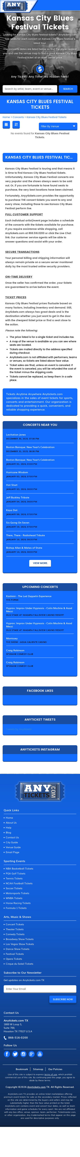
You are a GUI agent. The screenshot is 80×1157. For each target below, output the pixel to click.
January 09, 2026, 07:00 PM (21, 514)
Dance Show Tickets (17, 949)
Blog (8, 832)
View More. (40, 563)
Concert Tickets (15, 924)
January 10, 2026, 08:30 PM (21, 539)
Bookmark (22, 1069)
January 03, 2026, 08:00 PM (21, 489)
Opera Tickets (14, 958)
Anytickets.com (36, 1087)
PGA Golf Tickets (15, 873)
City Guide (12, 842)
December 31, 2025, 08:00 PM (22, 451)
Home (9, 817)
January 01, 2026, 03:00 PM (21, 463)
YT (40, 1054)
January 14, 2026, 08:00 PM (21, 551)
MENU (73, 5)
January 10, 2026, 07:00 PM (21, 526)
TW (15, 1054)
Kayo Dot (12, 510)
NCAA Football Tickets (19, 883)
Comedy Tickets (15, 934)
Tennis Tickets (14, 878)
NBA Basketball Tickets (19, 868)
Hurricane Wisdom (17, 472)
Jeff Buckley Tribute (17, 497)
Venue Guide (13, 847)
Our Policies (55, 1069)
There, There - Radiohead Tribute (25, 535)
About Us (11, 822)
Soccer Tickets (14, 888)
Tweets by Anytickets (19, 729)
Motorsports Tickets (17, 893)
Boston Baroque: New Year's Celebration (30, 447)
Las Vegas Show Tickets (20, 944)
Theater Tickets (15, 929)
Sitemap (38, 1069)
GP (31, 1054)
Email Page (12, 852)
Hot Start (12, 484)
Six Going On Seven (17, 522)
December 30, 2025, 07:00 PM (22, 438)
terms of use (50, 1074)
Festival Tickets (15, 954)
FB (7, 1054)
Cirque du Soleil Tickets (19, 963)
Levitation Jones (16, 434)
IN (23, 1054)
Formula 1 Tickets (16, 908)
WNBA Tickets (14, 898)
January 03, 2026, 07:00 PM (21, 476)
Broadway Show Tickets (20, 939)
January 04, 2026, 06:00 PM (21, 501)
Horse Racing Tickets (18, 903)
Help (8, 827)
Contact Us (12, 837)
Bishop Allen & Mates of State (24, 547)
